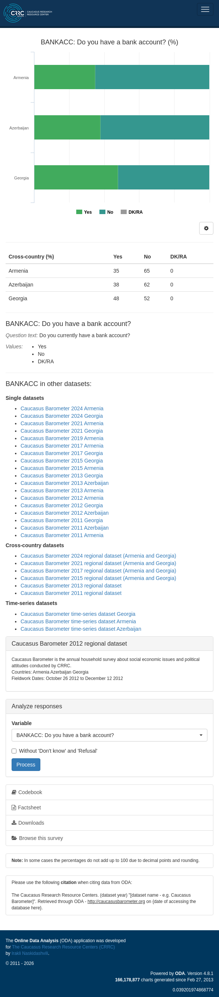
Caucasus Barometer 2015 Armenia (62, 468)
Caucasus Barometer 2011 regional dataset (71, 593)
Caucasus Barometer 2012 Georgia (62, 505)
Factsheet (26, 808)
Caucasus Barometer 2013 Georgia (62, 476)
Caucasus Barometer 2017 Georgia (62, 453)
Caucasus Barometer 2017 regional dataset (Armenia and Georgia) (98, 571)
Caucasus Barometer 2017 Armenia (62, 446)
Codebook (27, 792)
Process (26, 765)
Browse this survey (37, 838)
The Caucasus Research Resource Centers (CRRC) (63, 947)
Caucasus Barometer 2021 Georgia (62, 431)
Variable (22, 723)
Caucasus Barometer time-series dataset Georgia (78, 614)
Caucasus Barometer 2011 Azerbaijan (65, 528)
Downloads (28, 823)
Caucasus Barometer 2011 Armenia (62, 535)
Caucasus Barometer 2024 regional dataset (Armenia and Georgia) (98, 556)
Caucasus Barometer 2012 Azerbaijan (65, 513)
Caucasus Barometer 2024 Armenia (62, 408)
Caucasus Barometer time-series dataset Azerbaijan (81, 629)
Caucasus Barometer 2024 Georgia (62, 416)
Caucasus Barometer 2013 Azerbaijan (65, 483)
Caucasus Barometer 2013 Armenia (62, 490)
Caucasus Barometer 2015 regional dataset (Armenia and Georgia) (98, 578)
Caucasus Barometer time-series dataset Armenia (78, 621)
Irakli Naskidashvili (30, 953)
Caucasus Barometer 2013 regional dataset (71, 586)
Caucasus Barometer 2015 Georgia (62, 461)
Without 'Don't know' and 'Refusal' (54, 751)
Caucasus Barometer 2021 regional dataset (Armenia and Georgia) (98, 563)
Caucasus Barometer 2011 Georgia (62, 520)
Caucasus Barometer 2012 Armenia (62, 498)
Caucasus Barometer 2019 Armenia (62, 438)
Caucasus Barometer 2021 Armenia (62, 423)
